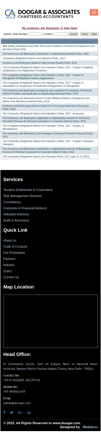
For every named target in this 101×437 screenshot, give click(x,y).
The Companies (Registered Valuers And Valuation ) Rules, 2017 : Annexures (43, 113)
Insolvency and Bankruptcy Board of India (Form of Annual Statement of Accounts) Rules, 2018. (46, 107)
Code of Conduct (15, 246)
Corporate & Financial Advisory (25, 208)
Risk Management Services (22, 196)
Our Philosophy (14, 252)
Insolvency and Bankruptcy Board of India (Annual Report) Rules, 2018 (40, 63)
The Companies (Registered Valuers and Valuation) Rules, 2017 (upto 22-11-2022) (46, 156)
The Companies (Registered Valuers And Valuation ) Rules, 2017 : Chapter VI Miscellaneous (43, 127)
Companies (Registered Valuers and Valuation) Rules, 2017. (34, 58)
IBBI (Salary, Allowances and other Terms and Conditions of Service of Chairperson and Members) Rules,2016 (48, 48)
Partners (9, 259)
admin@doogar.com (17, 403)
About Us (9, 240)
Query (7, 271)
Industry (9, 265)
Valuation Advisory (16, 214)
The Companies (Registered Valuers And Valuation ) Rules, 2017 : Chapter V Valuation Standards (48, 143)
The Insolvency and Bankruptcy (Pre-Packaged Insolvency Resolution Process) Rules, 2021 (48, 135)
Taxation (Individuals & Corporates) (27, 189)
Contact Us (11, 277)
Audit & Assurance (16, 220)
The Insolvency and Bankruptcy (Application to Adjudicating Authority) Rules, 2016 (46, 53)
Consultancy (12, 202)
